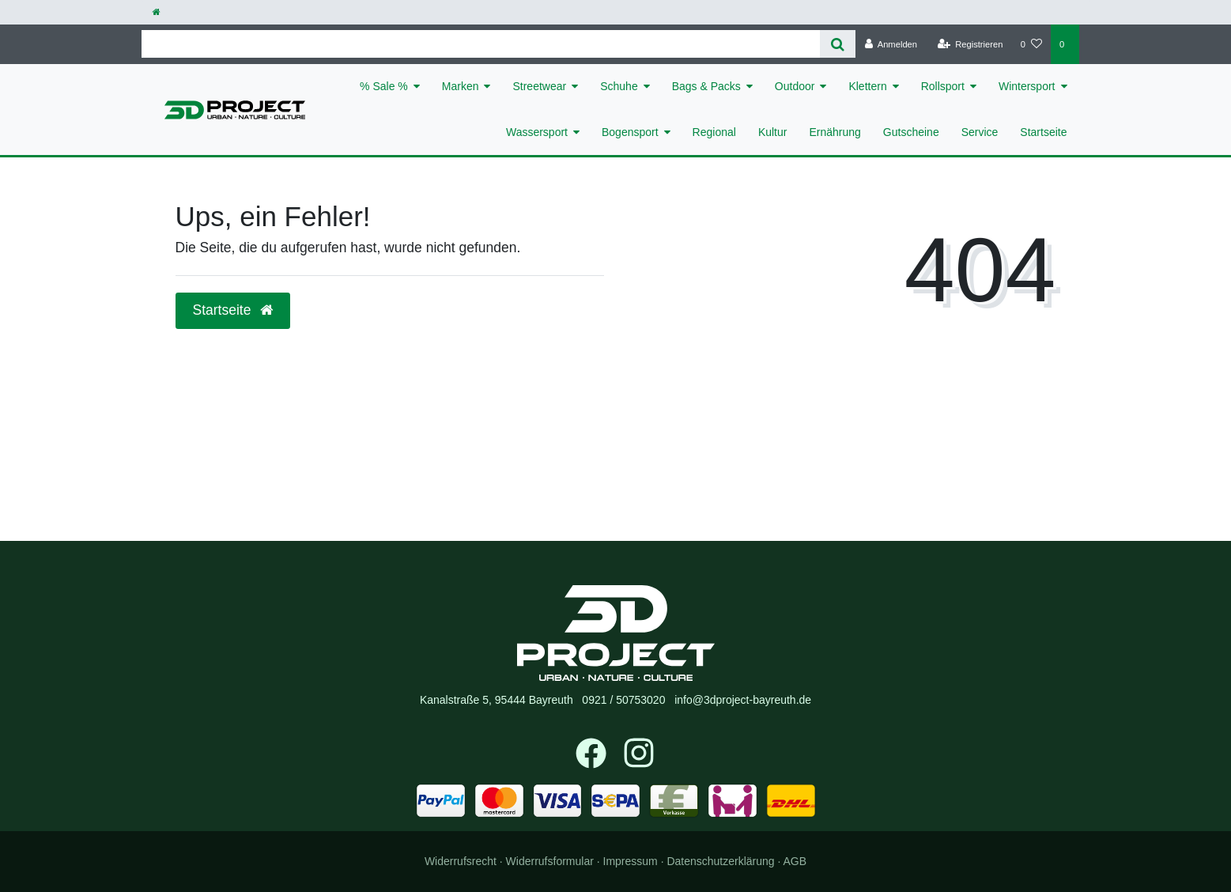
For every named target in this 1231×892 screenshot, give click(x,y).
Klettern (867, 86)
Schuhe (618, 86)
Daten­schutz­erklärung (720, 861)
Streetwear (539, 86)
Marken (460, 86)
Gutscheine (911, 132)
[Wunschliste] (1031, 44)
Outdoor (795, 86)
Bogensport (630, 132)
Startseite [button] (233, 310)
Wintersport (1027, 86)
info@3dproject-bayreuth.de (742, 700)
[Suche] (837, 44)
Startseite (1043, 132)
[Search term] (481, 44)
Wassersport (537, 132)
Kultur (772, 132)
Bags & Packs (706, 86)
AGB (795, 861)
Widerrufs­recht (461, 861)
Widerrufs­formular (550, 861)
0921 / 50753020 (623, 700)
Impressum (630, 861)
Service (980, 132)
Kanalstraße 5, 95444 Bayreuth (496, 700)
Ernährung (834, 132)
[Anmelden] (890, 44)
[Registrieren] (969, 44)
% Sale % (384, 86)
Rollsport (943, 86)
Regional (714, 132)
